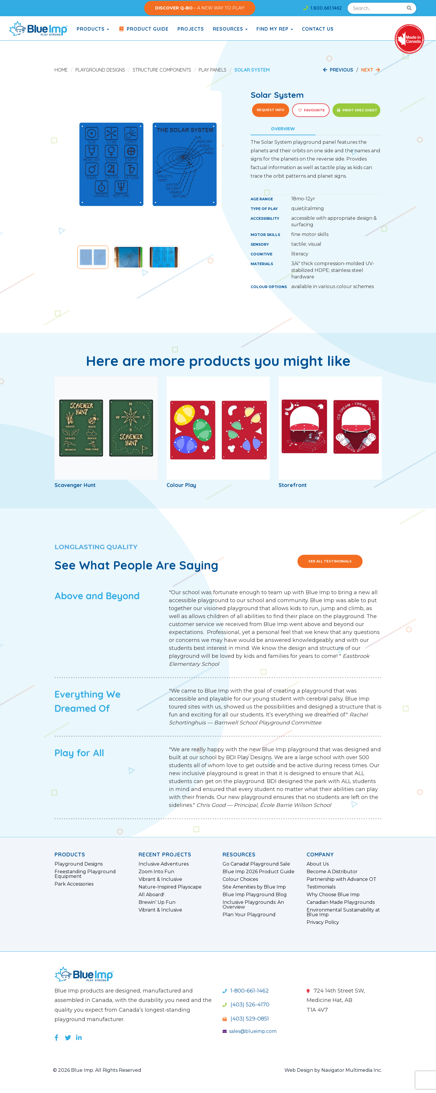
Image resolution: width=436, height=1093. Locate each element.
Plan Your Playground (249, 914)
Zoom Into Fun (156, 871)
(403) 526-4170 (246, 1004)
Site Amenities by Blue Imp (254, 887)
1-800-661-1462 (246, 991)
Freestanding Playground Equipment (85, 874)
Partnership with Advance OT (341, 879)
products (93, 29)
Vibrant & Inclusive (160, 879)
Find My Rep (274, 29)
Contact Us (318, 29)
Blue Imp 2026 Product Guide (258, 871)
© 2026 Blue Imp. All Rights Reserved (97, 1070)
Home (61, 70)
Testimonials (321, 887)
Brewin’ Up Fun (157, 902)
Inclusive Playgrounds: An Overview (253, 904)
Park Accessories (74, 884)
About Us (318, 864)
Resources (230, 29)
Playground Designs (100, 70)
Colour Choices (240, 879)
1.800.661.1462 (322, 8)
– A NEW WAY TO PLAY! (199, 8)
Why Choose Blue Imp (333, 894)
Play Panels (212, 70)
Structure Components (162, 70)
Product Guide (143, 29)
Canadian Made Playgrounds (341, 902)
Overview (283, 128)
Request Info (270, 110)
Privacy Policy (323, 922)
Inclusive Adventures (164, 864)
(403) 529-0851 (246, 1019)
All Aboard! (151, 894)
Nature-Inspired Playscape (170, 887)
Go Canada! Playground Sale (256, 864)
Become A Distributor (332, 871)
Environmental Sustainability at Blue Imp (343, 912)
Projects (190, 29)
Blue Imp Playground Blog (255, 894)
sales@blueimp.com (250, 1031)
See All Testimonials (330, 561)
